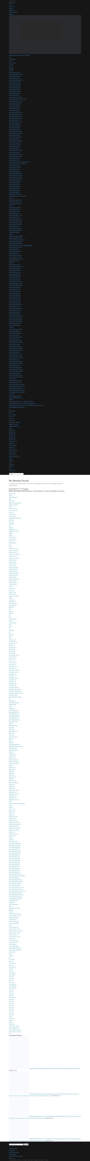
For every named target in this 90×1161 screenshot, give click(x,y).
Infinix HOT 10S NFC (14, 554)
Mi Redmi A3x (12, 683)
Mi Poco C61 (12, 439)
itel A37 (11, 611)
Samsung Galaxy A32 (14, 148)
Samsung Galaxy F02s (14, 207)
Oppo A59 (11, 771)
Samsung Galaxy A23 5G (15, 137)
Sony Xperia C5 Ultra (14, 908)
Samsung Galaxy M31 (14, 299)
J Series (11, 234)
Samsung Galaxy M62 (14, 325)
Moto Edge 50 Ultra (14, 712)
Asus (10, 499)
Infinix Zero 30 (13, 583)
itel (10, 609)
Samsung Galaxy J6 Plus (15, 251)
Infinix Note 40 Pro (14, 573)
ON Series (11, 394)
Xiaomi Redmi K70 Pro (15, 1030)
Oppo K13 (11, 784)
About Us (11, 460)
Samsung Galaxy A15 (14, 120)
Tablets (11, 399)
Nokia (10, 741)
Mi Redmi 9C (12, 680)
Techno (11, 912)
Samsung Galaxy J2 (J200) (15, 236)
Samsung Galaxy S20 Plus (16, 348)
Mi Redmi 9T (12, 682)
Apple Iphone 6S (13, 497)
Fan (10, 526)
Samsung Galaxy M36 (14, 883)
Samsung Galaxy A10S (15, 107)
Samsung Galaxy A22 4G (15, 131)
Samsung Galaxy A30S (15, 145)
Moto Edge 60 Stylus (14, 720)
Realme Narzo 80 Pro (14, 828)
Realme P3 (12, 832)
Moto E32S (12, 708)
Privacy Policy (12, 1154)
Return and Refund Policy (16, 1156)
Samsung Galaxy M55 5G (15, 321)
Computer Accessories (15, 518)
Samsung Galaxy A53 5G (15, 177)
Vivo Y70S (11, 1007)
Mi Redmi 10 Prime (14, 670)
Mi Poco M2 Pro (13, 451)
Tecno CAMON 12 (13, 927)
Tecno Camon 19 (13, 935)
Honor (10, 535)
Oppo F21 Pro (12, 777)
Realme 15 (12, 813)
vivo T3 (11, 965)
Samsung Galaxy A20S (15, 126)
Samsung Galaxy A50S (15, 167)
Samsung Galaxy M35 (14, 310)
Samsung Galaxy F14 (14, 217)
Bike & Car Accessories (15, 503)
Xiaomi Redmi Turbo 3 (15, 1032)
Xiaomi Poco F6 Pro (14, 1026)
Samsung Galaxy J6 (14, 249)
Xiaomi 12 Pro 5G (13, 424)
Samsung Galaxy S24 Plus (16, 375)
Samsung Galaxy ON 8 (15, 396)
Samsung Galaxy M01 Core (16, 266)
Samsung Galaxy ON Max (15, 889)
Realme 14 (12, 809)
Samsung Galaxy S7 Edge (15, 329)
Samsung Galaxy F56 (14, 872)
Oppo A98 (11, 775)
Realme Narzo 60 (13, 826)
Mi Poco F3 (12, 645)
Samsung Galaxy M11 (14, 278)
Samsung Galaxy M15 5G (15, 285)
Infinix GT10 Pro (13, 548)
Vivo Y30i (11, 990)
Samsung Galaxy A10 (14, 105)
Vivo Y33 (11, 992)
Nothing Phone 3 (13, 750)
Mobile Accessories (14, 702)
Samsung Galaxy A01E (15, 843)
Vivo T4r (11, 969)
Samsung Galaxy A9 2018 (15, 101)
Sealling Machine (13, 900)
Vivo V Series (12, 59)
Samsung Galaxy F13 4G (15, 215)
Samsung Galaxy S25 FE (15, 897)
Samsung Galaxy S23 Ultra (16, 371)
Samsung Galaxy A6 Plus (15, 97)
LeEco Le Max (12, 619)
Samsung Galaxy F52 (14, 870)
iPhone (11, 586)
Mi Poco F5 (12, 447)
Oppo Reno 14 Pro (14, 794)
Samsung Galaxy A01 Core (16, 74)
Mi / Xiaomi (12, 411)
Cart (10, 5)
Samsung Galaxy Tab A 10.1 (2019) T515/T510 (21, 401)
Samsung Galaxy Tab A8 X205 (17, 407)
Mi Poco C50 (12, 434)
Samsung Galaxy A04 (14, 84)
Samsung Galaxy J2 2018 (15, 242)
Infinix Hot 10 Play (13, 550)
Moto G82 (11, 735)
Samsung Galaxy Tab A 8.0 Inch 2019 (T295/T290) (22, 403)
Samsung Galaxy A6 (14, 95)
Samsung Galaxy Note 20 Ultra (17, 392)
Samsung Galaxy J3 (14, 877)
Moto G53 (11, 729)
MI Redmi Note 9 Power (15, 697)
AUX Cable (11, 501)
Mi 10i (10, 413)
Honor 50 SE (12, 537)
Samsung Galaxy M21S (15, 291)
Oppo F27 (11, 779)
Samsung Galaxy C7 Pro (15, 200)
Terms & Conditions (14, 1152)
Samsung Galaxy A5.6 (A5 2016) (17, 164)
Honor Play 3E (12, 539)
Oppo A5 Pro (12, 769)
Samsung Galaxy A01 (14, 72)
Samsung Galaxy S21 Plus (16, 356)
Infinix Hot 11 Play (13, 558)
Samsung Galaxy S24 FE (15, 893)
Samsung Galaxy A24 (14, 139)
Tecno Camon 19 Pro (14, 936)
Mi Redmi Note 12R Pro (15, 691)
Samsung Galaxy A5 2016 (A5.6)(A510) (19, 162)
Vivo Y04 (11, 976)
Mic (10, 699)
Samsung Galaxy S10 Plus (16, 342)
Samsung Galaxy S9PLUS (15, 337)
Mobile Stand (12, 704)
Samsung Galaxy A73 (14, 192)
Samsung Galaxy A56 (14, 183)
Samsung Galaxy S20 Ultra (16, 350)
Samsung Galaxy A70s (15, 186)
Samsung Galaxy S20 (14, 344)
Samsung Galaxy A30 (14, 143)
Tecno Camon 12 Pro (14, 929)
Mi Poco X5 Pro (13, 663)
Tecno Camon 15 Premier (15, 931)
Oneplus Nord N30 (14, 763)
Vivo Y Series (12, 63)
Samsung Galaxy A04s (15, 87)
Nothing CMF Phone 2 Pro (16, 746)
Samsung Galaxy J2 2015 (15, 238)
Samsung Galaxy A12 (14, 110)
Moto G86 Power (13, 737)
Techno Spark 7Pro (14, 923)
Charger (11, 512)
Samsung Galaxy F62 (14, 232)
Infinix (10, 546)
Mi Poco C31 (12, 432)
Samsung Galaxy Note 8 (15, 380)
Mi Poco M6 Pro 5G (14, 655)
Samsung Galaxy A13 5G (15, 114)
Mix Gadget (12, 701)
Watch (10, 1022)
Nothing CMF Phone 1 (15, 744)
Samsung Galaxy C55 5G (15, 203)
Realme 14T (12, 811)
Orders (11, 8)
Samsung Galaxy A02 (14, 845)
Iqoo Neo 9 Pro (13, 604)
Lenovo (11, 621)
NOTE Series (12, 379)
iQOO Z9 (11, 607)
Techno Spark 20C (14, 921)
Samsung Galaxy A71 (14, 188)
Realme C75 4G (13, 817)
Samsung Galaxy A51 (14, 169)
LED (10, 617)
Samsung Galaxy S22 (14, 360)
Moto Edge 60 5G (13, 714)
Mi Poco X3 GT (12, 657)
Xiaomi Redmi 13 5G (14, 426)
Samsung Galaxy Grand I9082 (17, 876)
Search (26, 489)
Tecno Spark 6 (12, 944)
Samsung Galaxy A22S (15, 851)
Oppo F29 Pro (12, 780)
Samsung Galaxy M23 (14, 293)
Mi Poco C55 (12, 437)
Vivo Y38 (11, 994)
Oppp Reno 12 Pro (14, 799)
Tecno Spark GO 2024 (14, 948)
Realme (11, 807)
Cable (10, 507)
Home (10, 462)
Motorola (11, 739)
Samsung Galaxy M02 (14, 268)
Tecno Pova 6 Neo (13, 940)
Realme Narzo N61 (14, 830)
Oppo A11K (12, 767)
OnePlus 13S (12, 754)
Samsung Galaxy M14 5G (15, 283)
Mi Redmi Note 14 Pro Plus (16, 693)
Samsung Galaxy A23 (14, 135)
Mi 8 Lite (11, 634)
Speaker (11, 910)
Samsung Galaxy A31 (14, 146)
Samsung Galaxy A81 (14, 858)
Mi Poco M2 (12, 449)
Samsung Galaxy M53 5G (15, 318)
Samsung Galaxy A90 (14, 860)
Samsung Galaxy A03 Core (16, 80)
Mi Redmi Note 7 (13, 695)
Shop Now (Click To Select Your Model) (19, 55)
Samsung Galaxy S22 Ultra (16, 363)
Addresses (12, 10)
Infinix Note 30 (13, 571)
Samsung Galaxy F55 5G (15, 230)
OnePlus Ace (12, 758)
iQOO (10, 598)
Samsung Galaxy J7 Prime (15, 259)
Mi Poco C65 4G (13, 441)
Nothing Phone (13, 748)
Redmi (10, 838)
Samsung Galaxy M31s (15, 301)
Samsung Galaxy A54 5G (15, 179)
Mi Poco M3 (12, 453)
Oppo (10, 458)
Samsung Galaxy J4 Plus (15, 247)
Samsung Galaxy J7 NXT (15, 257)
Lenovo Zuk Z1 (13, 623)
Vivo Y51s (11, 1001)
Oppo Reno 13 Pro (14, 790)
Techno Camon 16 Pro (15, 916)
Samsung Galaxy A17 (14, 849)
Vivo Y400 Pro (12, 997)
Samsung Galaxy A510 (15, 194)
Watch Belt (12, 1024)
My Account (12, 3)
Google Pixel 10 (13, 529)
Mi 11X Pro (12, 420)
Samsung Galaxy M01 (14, 264)
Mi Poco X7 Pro (13, 668)
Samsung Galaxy (13, 841)
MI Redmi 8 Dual (13, 678)
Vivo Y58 (11, 1003)
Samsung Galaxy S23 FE (15, 367)
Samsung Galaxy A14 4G (15, 116)
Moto (10, 706)
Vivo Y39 (11, 995)
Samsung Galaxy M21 (14, 289)
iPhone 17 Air (12, 592)
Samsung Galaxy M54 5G (15, 320)
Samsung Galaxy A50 (14, 165)
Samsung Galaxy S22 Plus (16, 361)
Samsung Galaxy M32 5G (15, 304)
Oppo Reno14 (12, 796)
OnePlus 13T (12, 756)
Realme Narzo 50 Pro (14, 824)
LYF (10, 628)
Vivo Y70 (11, 1005)
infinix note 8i (12, 577)
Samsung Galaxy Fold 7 (15, 874)
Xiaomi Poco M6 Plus (14, 422)
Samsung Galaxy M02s (15, 270)
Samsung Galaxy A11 (14, 108)
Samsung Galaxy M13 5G (15, 282)
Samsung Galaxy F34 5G (15, 224)
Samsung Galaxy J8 (14, 261)
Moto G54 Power (13, 731)
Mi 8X (10, 636)
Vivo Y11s (11, 978)
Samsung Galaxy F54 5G (15, 228)
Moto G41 (11, 727)
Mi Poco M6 (12, 653)
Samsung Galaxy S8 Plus (15, 333)
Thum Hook (12, 952)
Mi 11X (11, 418)
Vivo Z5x (11, 1020)
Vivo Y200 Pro (12, 984)
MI (9, 409)
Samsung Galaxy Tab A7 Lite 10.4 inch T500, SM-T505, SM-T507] (26, 405)
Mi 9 (10, 638)
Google (11, 527)
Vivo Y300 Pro (12, 988)
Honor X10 (11, 541)
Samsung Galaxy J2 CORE (15, 243)
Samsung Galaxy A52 (14, 171)
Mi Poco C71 (12, 643)
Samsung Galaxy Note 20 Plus (17, 390)
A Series (11, 70)
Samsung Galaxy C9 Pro (15, 202)
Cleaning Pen (12, 516)
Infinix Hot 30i (12, 564)
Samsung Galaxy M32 (14, 302)
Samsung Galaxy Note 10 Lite (17, 384)
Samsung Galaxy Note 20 (15, 388)
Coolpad (11, 522)
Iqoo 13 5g (11, 600)
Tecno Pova (12, 938)
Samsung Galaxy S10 (14, 339)
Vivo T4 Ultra (12, 967)
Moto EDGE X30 (13, 722)
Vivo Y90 (11, 65)
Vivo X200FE (12, 975)
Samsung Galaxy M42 (14, 312)
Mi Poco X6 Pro (13, 666)
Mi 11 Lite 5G (12, 415)
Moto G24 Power (13, 725)
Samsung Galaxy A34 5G (15, 154)
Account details (13, 12)
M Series (11, 262)
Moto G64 (11, 733)
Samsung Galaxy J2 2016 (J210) (17, 240)
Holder (11, 533)
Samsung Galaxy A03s (15, 82)
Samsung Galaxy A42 (14, 160)
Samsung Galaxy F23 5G (15, 223)
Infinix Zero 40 (13, 584)
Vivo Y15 (11, 980)
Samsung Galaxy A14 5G (15, 118)
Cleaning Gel (12, 514)
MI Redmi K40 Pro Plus (15, 689)
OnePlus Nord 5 (13, 760)
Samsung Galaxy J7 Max (15, 255)
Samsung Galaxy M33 (14, 306)
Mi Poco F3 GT (12, 647)
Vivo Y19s (11, 982)
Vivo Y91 (11, 67)
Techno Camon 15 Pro (15, 914)
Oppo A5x (11, 773)
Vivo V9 (11, 61)
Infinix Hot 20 (12, 560)
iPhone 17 (11, 590)
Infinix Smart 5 (13, 581)
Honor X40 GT (12, 543)
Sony (10, 906)
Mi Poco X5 (12, 661)
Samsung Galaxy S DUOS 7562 (17, 891)
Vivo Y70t (11, 1009)
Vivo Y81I (11, 1011)
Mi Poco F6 (12, 649)
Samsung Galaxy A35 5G (15, 156)
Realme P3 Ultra (13, 834)
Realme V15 (12, 836)
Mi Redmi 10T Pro (13, 672)
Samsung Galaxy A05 (14, 89)
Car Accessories (13, 510)
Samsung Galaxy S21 (14, 352)
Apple (10, 495)
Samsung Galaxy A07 (14, 847)
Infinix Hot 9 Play (13, 567)
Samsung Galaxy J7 (14, 253)
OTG (10, 801)
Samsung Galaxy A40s (15, 853)
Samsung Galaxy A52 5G (15, 173)
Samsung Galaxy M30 (14, 295)
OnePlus (11, 752)
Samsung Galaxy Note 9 (15, 382)
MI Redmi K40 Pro (13, 687)
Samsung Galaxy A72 (14, 190)
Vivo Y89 (11, 1014)
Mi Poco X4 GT (12, 659)
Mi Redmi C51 (12, 685)
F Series (11, 205)
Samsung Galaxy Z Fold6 (15, 898)
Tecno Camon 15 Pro (14, 933)
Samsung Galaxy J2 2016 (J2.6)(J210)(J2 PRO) (20, 245)
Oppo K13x (12, 786)
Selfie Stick (12, 902)
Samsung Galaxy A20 (14, 124)
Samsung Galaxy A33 (14, 152)
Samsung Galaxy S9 (14, 335)
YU (9, 1033)
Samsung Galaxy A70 (14, 184)
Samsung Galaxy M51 (14, 314)
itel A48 (11, 613)
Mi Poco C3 (12, 430)
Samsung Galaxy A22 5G (15, 133)
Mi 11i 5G (11, 417)
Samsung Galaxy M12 (14, 280)
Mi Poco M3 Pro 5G (14, 457)
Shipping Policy (13, 1148)
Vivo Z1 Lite (12, 1018)
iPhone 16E (12, 588)
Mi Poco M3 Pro (13, 455)
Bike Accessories (13, 505)
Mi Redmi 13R (12, 674)
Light (10, 626)
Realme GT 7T (12, 818)
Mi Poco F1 (12, 443)
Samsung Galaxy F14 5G (15, 219)
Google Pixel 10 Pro (14, 531)
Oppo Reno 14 (13, 792)
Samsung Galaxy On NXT (15, 398)
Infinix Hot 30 (12, 562)
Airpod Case (12, 493)
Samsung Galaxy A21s (15, 129)
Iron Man (11, 466)
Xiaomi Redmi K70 (14, 1028)
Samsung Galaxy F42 (14, 868)
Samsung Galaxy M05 (14, 274)
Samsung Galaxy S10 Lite (15, 341)
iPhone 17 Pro (12, 594)
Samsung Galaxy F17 (14, 866)
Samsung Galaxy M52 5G (15, 316)
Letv (10, 624)
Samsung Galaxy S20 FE (15, 346)
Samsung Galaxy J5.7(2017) (16, 881)
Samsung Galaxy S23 (14, 365)
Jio (9, 615)
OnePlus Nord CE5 (14, 761)
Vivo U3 (11, 971)
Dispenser (11, 524)
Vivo (10, 57)
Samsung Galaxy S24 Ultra (16, 377)
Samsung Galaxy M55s (15, 323)
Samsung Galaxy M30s (15, 297)
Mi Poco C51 (12, 436)
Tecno (10, 925)
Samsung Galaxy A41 (14, 158)
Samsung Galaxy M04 (14, 272)
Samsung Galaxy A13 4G (15, 112)
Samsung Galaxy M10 (14, 276)
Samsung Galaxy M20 (14, 287)
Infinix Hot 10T (13, 556)
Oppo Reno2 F (12, 798)
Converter (11, 520)
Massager (11, 630)
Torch (10, 954)
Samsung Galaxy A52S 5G (15, 175)
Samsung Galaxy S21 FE (15, 354)
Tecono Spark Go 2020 (15, 950)
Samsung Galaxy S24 (14, 373)
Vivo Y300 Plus (13, 986)
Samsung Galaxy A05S (15, 91)
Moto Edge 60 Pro (13, 718)
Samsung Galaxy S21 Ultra (16, 358)
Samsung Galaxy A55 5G (15, 181)
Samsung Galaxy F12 (14, 213)
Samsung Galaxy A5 (14, 855)
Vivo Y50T (11, 999)
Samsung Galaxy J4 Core (15, 879)
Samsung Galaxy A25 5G (15, 141)
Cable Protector (13, 508)
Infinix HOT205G (13, 569)
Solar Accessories (13, 904)
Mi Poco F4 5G (12, 445)
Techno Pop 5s (13, 919)
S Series (11, 327)
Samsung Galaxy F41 (14, 226)
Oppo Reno (12, 788)
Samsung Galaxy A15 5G (15, 122)
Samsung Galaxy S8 (14, 331)
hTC (10, 545)
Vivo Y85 (11, 1013)
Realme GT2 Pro (13, 820)
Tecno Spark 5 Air (13, 942)
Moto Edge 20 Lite (13, 710)
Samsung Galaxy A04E (15, 86)
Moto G (11, 723)
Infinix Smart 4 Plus (14, 579)
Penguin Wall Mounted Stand (17, 803)
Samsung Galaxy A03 (14, 78)
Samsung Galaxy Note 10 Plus (17, 386)
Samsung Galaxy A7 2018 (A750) (17, 99)
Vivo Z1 (11, 1016)
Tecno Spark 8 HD (13, 946)
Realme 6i (11, 815)
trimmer (11, 956)
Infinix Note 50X (13, 575)
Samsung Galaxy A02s (15, 76)
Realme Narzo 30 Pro (14, 822)
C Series (11, 198)
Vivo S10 (11, 961)
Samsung (11, 68)
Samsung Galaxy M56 (14, 885)
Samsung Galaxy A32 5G (15, 150)
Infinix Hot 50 (12, 565)
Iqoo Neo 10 (12, 602)
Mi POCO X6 (12, 664)
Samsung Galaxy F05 (14, 211)
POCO (10, 428)
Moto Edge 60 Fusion (14, 716)
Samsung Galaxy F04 (14, 209)
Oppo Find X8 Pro (13, 782)
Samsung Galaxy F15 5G (15, 221)
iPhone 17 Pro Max (14, 596)
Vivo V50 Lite (12, 973)
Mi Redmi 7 (12, 676)
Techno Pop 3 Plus (14, 917)
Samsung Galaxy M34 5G (15, 308)
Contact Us (12, 6)
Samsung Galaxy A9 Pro (15, 103)
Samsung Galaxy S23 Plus (16, 369)
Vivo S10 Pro (12, 963)
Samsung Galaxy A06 (14, 93)
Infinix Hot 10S (13, 552)
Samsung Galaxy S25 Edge (16, 895)
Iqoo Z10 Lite (12, 605)
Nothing (11, 742)
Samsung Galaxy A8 (14, 857)
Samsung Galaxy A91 (14, 862)
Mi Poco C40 (12, 640)
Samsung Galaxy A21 (14, 127)
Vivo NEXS (11, 959)
